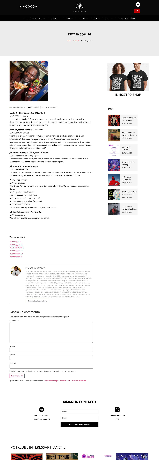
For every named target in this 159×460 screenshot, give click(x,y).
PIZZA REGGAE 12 (17, 247)
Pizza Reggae (15, 241)
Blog (70, 18)
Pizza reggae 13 (16, 244)
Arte (97, 18)
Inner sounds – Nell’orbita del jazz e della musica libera (129, 209)
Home (69, 41)
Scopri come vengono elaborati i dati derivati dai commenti (65, 381)
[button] (138, 4)
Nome (12, 347)
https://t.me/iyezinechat (41, 419)
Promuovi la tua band (127, 18)
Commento (14, 321)
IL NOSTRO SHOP (128, 95)
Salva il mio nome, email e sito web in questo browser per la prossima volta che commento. (43, 371)
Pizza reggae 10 (16, 253)
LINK (117, 419)
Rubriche (56, 18)
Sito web (13, 363)
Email (12, 355)
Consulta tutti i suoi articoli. (37, 301)
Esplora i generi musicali (34, 18)
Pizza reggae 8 (16, 256)
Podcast (83, 18)
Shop (109, 18)
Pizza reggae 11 (16, 250)
